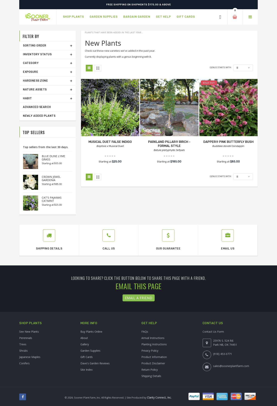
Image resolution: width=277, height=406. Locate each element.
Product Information (154, 357)
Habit (27, 98)
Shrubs (23, 350)
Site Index (86, 369)
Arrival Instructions (152, 338)
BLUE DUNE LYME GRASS (53, 157)
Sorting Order (34, 45)
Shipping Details (151, 376)
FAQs (144, 331)
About (84, 338)
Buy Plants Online (91, 331)
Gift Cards (86, 357)
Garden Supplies (90, 350)
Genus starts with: (221, 67)
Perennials (25, 338)
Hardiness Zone (35, 80)
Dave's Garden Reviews (95, 363)
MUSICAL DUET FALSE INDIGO (110, 142)
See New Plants (29, 331)
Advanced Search (37, 107)
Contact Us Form (213, 331)
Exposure (30, 72)
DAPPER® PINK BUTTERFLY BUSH (228, 142)
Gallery (84, 344)
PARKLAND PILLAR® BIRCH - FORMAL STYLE (169, 144)
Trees (22, 344)
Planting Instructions (154, 344)
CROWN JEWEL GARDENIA (51, 178)
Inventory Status (37, 54)
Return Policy (149, 369)
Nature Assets (35, 89)
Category (31, 63)
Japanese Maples (29, 357)
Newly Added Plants (39, 116)
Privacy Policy (149, 350)
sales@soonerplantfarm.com (231, 366)
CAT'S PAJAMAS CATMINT (52, 199)
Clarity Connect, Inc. (159, 397)
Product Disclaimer (153, 363)
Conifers (24, 363)
